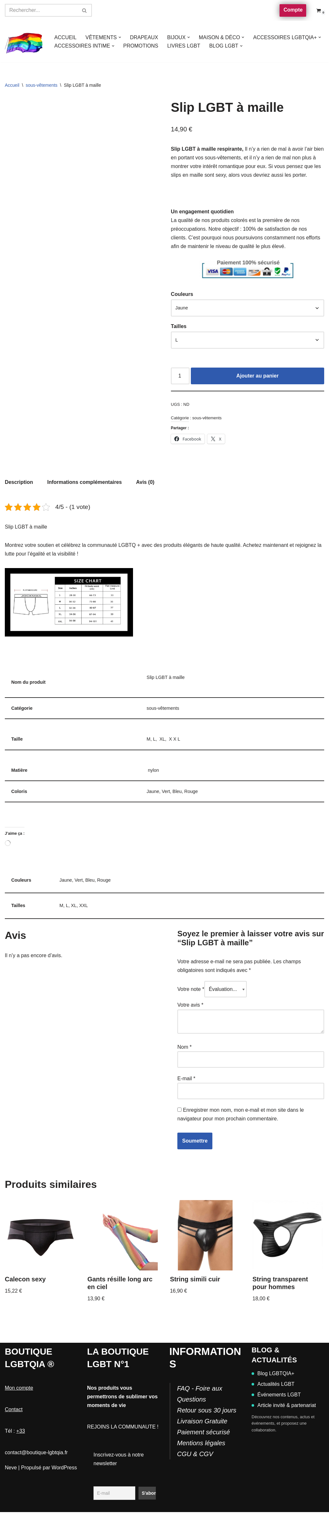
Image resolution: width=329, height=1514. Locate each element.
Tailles (179, 327)
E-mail (186, 1080)
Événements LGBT (276, 1396)
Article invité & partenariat (284, 1407)
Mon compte (19, 1390)
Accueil (12, 85)
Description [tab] (19, 482)
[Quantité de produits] (180, 376)
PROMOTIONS (140, 46)
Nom (184, 1048)
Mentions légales (201, 1444)
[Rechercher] (41, 10)
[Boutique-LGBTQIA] (24, 42)
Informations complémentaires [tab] (84, 482)
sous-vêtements (42, 85)
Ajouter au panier (257, 376)
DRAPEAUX (144, 37)
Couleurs (182, 295)
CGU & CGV (195, 1455)
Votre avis (190, 1007)
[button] (120, 37)
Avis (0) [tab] (146, 482)
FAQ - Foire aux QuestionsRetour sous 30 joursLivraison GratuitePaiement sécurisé (206, 1412)
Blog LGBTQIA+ (273, 1375)
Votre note (190, 990)
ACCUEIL (65, 37)
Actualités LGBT (273, 1386)
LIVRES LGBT (184, 46)
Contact (13, 1411)
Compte (293, 10)
